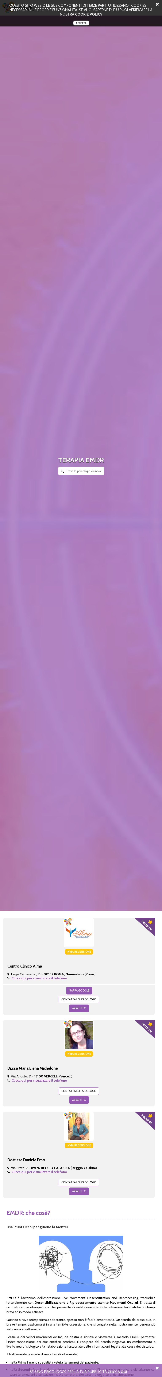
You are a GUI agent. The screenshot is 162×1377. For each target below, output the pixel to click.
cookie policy (88, 14)
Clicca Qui (117, 1371)
